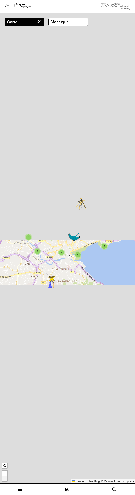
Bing (97, 481)
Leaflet (78, 481)
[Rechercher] (114, 489)
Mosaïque (59, 21)
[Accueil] (18, 6)
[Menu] (20, 489)
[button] (66, 489)
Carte (12, 21)
